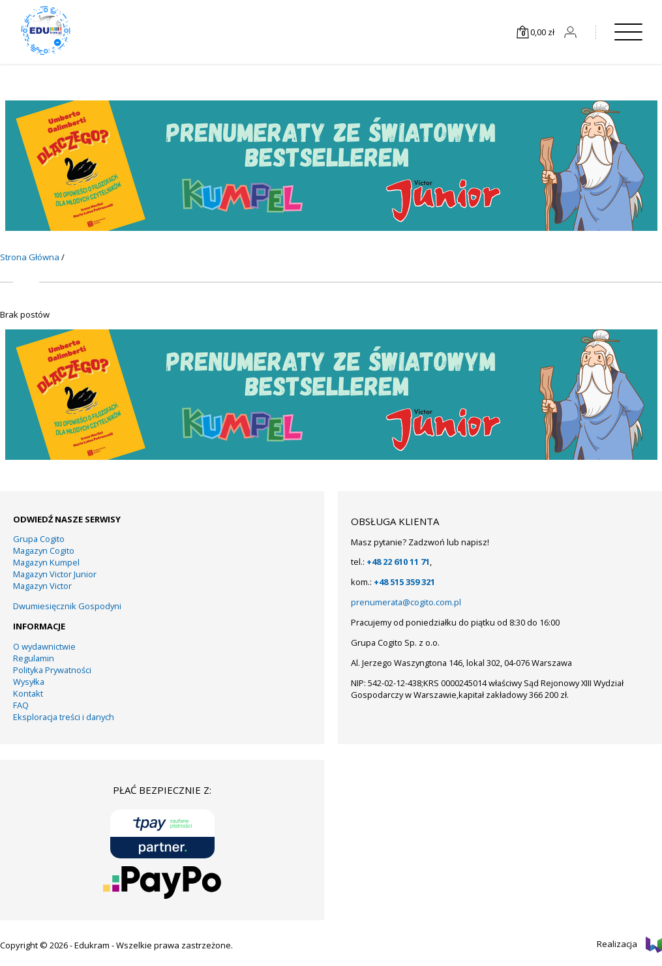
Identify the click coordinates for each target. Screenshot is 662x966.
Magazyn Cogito (43, 550)
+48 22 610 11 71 (398, 561)
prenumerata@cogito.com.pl (406, 602)
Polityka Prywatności (52, 670)
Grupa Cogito (39, 539)
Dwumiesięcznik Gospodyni (67, 606)
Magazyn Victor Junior (55, 574)
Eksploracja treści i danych (63, 717)
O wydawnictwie (44, 646)
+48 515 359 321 (404, 582)
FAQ (21, 705)
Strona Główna (29, 257)
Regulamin (33, 658)
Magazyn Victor (42, 586)
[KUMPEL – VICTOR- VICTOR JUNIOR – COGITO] (331, 228)
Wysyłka (28, 681)
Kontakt (28, 693)
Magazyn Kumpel (46, 562)
